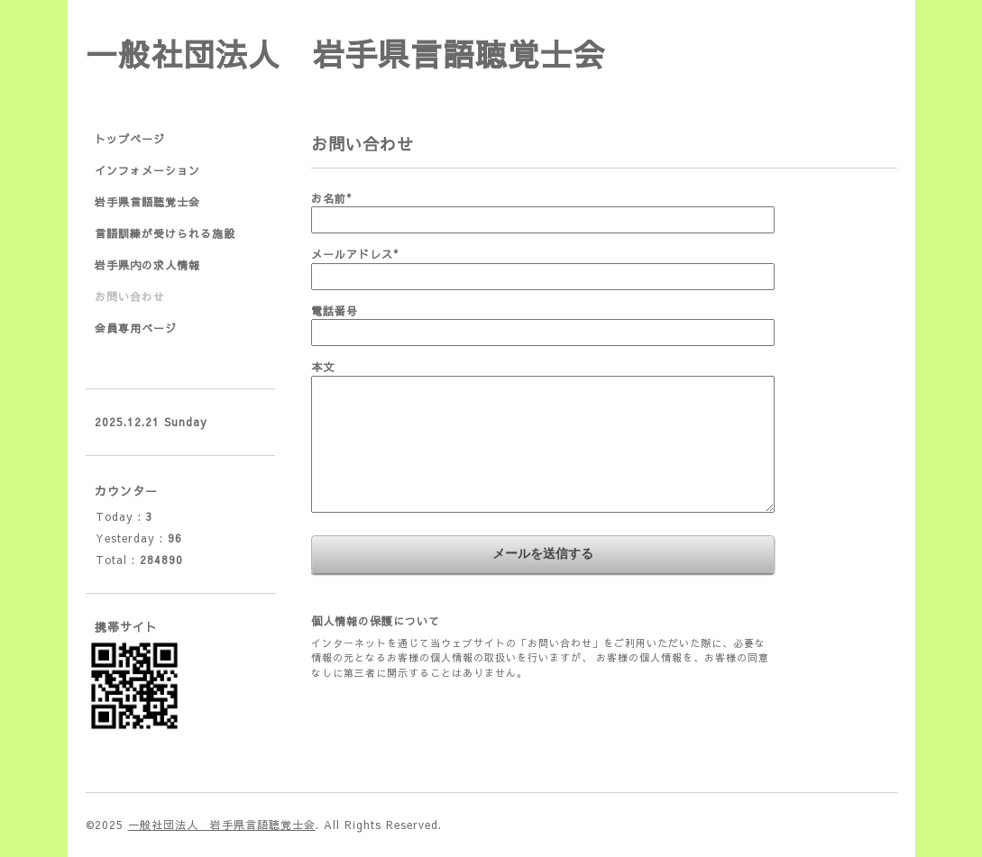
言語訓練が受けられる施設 (165, 233)
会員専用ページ (136, 328)
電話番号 (334, 311)
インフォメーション (147, 170)
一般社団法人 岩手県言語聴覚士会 (345, 54)
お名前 (331, 198)
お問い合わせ (130, 296)
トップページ (130, 139)
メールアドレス (355, 254)
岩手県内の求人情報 (147, 265)
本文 (323, 367)
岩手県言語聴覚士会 (147, 202)
